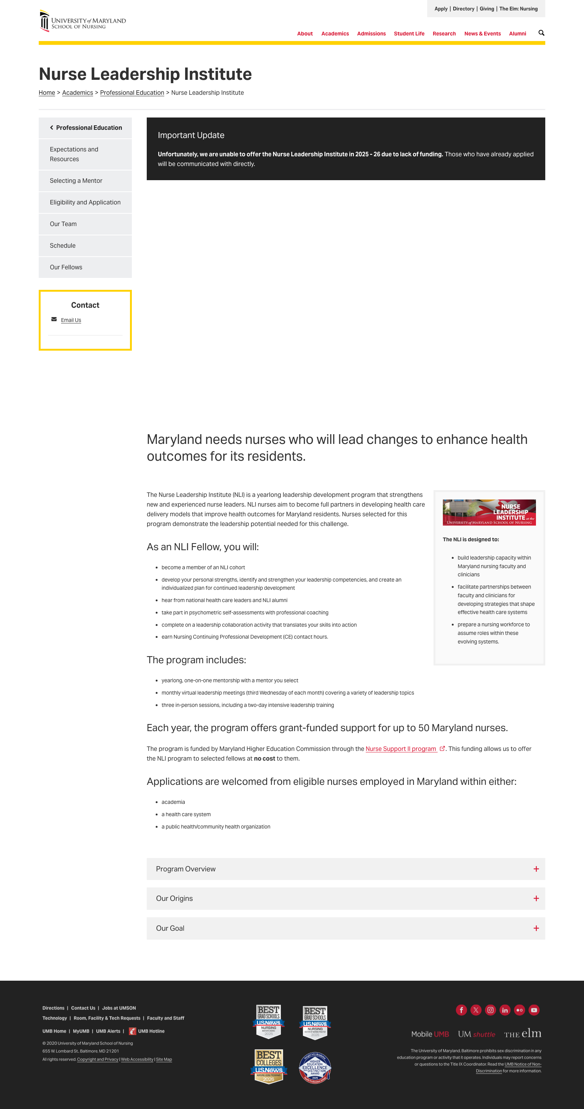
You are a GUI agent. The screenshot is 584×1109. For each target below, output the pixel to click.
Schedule (63, 246)
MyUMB (81, 1037)
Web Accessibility (137, 1065)
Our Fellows (66, 267)
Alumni (517, 33)
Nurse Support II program (405, 749)
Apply (441, 9)
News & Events (482, 33)
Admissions (371, 33)
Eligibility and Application (85, 202)
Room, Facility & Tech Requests (107, 1024)
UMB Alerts (108, 1037)
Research (444, 33)
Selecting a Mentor (76, 181)
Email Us (71, 320)
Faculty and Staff (165, 1024)
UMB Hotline (151, 1037)
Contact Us (83, 1014)
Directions (53, 1014)
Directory (464, 9)
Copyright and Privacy (97, 1065)
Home (47, 93)
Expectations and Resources (74, 154)
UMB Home (54, 1037)
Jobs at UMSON (119, 1014)
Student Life (409, 33)
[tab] (346, 869)
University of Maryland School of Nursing (85, 12)
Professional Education (132, 93)
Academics (335, 33)
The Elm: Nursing (518, 9)
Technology (54, 1024)
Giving (487, 9)
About (305, 33)
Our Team (63, 224)
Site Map (164, 1065)
